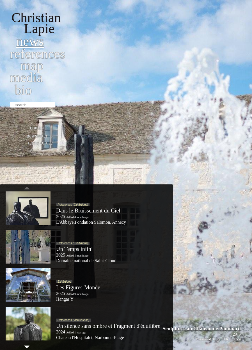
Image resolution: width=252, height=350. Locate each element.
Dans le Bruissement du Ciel (88, 210)
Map (31, 65)
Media (26, 77)
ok (60, 104)
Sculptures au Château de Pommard (201, 328)
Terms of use (40, 143)
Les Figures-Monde (78, 287)
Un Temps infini (74, 249)
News (30, 41)
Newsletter (37, 136)
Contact (37, 128)
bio (23, 90)
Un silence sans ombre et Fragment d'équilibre (108, 326)
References (37, 53)
